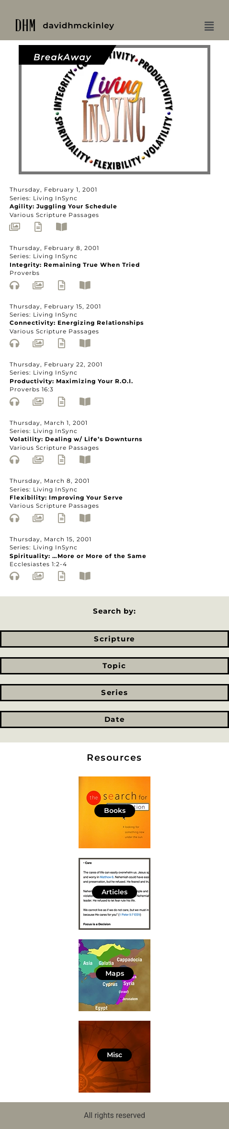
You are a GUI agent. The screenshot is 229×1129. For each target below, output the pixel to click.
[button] (209, 26)
